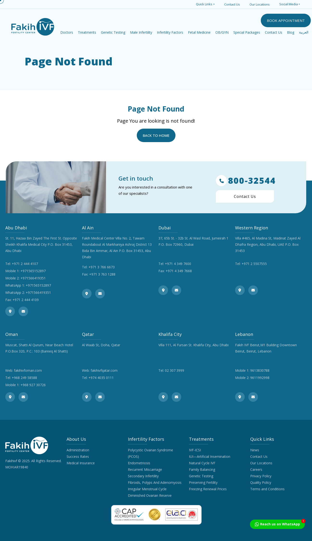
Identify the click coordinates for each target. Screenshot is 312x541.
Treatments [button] (87, 32)
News (254, 450)
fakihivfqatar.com (104, 370)
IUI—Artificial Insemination (209, 456)
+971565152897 (33, 271)
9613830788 (259, 370)
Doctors (66, 32)
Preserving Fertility (203, 482)
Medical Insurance (81, 463)
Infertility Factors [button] (170, 32)
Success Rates (78, 456)
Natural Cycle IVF (202, 463)
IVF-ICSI (195, 450)
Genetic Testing (201, 476)
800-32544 (246, 180)
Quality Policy (260, 482)
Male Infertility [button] (141, 32)
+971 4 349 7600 (178, 263)
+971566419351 (33, 278)
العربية (303, 32)
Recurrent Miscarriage (145, 469)
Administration (78, 450)
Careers (256, 469)
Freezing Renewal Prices (208, 489)
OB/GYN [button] (222, 32)
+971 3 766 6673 (101, 267)
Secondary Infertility (143, 476)
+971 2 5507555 (254, 263)
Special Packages (246, 32)
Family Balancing (202, 469)
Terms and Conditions (267, 489)
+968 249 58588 (24, 377)
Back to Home (156, 135)
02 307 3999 (174, 370)
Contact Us (232, 4)
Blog (290, 32)
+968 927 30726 (33, 385)
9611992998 (259, 377)
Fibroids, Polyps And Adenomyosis (154, 482)
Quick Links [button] (204, 4)
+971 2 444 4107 (25, 263)
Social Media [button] (288, 4)
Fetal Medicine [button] (199, 32)
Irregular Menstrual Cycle (147, 489)
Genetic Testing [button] (113, 32)
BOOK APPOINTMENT (286, 20)
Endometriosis (139, 463)
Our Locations (260, 4)
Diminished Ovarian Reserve (150, 495)
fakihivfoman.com (28, 370)
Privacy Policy (260, 476)
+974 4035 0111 (101, 377)
